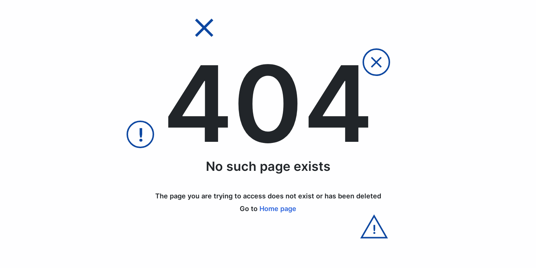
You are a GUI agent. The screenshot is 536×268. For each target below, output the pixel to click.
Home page (277, 209)
